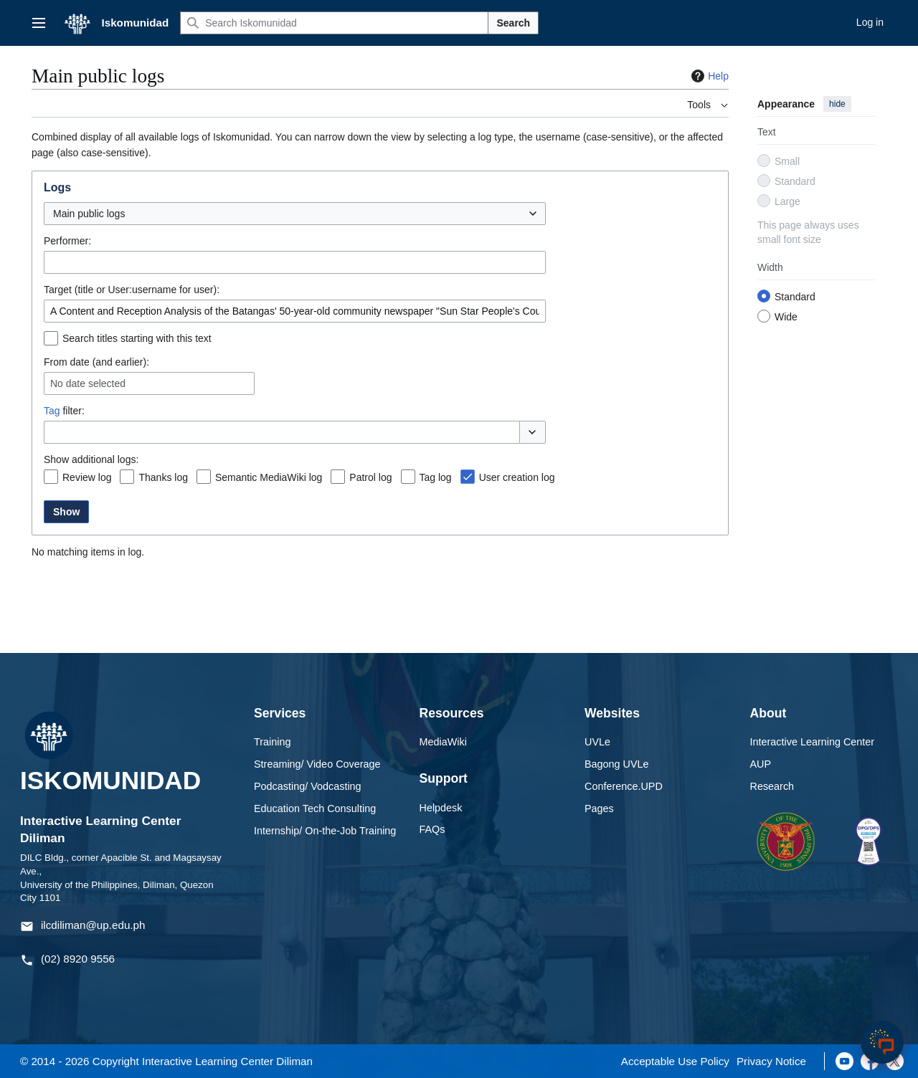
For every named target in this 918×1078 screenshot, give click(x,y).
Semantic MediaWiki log (268, 477)
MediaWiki (443, 742)
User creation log (517, 477)
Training (272, 742)
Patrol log (370, 477)
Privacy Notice (771, 1061)
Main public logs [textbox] (89, 213)
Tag (52, 410)
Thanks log (162, 477)
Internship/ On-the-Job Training (325, 830)
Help (708, 76)
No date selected (88, 383)
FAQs (432, 829)
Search (513, 23)
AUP (761, 764)
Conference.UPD (624, 786)
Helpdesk (441, 808)
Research (772, 786)
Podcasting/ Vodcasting (307, 786)
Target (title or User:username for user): (131, 289)
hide (837, 104)
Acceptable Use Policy (675, 1061)
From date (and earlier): (96, 362)
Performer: (67, 241)
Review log (86, 477)
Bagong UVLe (617, 764)
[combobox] (295, 213)
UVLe (597, 742)
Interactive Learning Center (812, 742)
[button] (532, 432)
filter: (64, 410)
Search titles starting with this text (137, 338)
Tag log (436, 477)
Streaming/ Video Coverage (317, 764)
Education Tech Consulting (315, 808)
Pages (599, 808)
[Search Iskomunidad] (334, 22)
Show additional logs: (91, 459)
